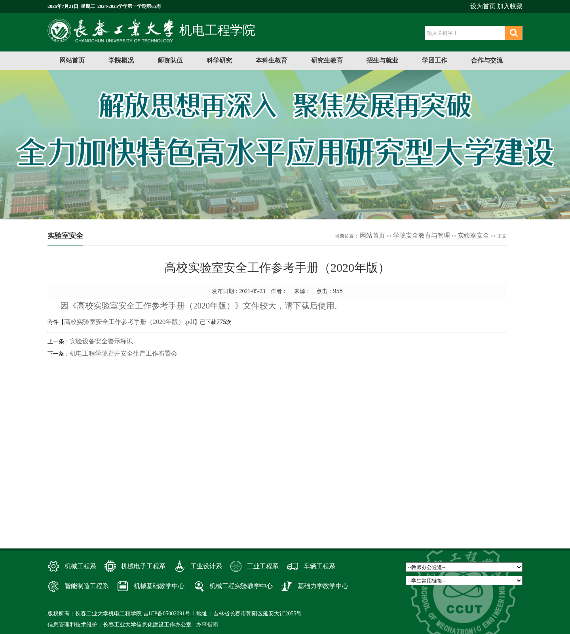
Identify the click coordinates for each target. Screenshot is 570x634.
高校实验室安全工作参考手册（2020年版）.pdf (129, 321)
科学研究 (219, 60)
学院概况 (121, 60)
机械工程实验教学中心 (241, 586)
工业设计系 (206, 566)
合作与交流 (487, 60)
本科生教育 (271, 60)
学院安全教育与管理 (421, 235)
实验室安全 (473, 235)
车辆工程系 (319, 566)
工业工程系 (263, 566)
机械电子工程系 (143, 566)
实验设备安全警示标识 (101, 341)
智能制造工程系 (87, 586)
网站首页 (72, 60)
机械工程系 (80, 566)
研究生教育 (327, 60)
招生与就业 (382, 60)
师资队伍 (170, 60)
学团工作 (434, 60)
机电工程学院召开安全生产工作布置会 (123, 353)
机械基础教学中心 (159, 586)
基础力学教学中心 (323, 586)
